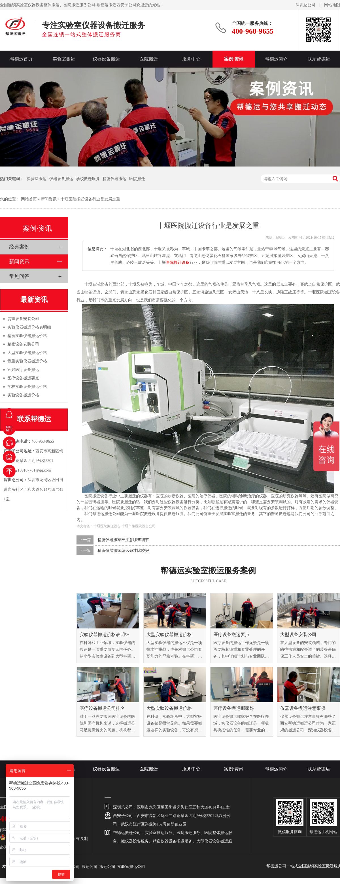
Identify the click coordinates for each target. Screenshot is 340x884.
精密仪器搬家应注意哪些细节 (123, 540)
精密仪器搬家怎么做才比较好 (123, 550)
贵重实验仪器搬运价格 (27, 361)
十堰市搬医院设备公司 (139, 526)
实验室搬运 (63, 59)
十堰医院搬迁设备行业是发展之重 (90, 199)
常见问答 (19, 276)
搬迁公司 (107, 866)
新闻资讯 (49, 199)
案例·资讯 (233, 59)
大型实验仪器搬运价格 (169, 634)
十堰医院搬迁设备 (107, 526)
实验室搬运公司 (131, 866)
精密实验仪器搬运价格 (27, 336)
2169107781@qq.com (33, 470)
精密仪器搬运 (114, 179)
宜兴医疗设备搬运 (23, 370)
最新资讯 (34, 299)
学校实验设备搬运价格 (27, 386)
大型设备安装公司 (298, 634)
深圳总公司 (305, 5)
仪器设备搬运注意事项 (303, 708)
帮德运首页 (21, 59)
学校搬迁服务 (88, 179)
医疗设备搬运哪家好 (233, 708)
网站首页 (29, 199)
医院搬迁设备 (178, 262)
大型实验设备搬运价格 (169, 708)
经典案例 (19, 247)
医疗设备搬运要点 (231, 634)
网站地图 (332, 5)
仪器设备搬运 (106, 59)
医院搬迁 (149, 59)
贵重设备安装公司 (23, 319)
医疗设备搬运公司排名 (102, 708)
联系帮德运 (318, 59)
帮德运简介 (276, 59)
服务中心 (191, 59)
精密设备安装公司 (23, 344)
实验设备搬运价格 (23, 395)
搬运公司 (89, 866)
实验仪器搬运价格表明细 (104, 634)
